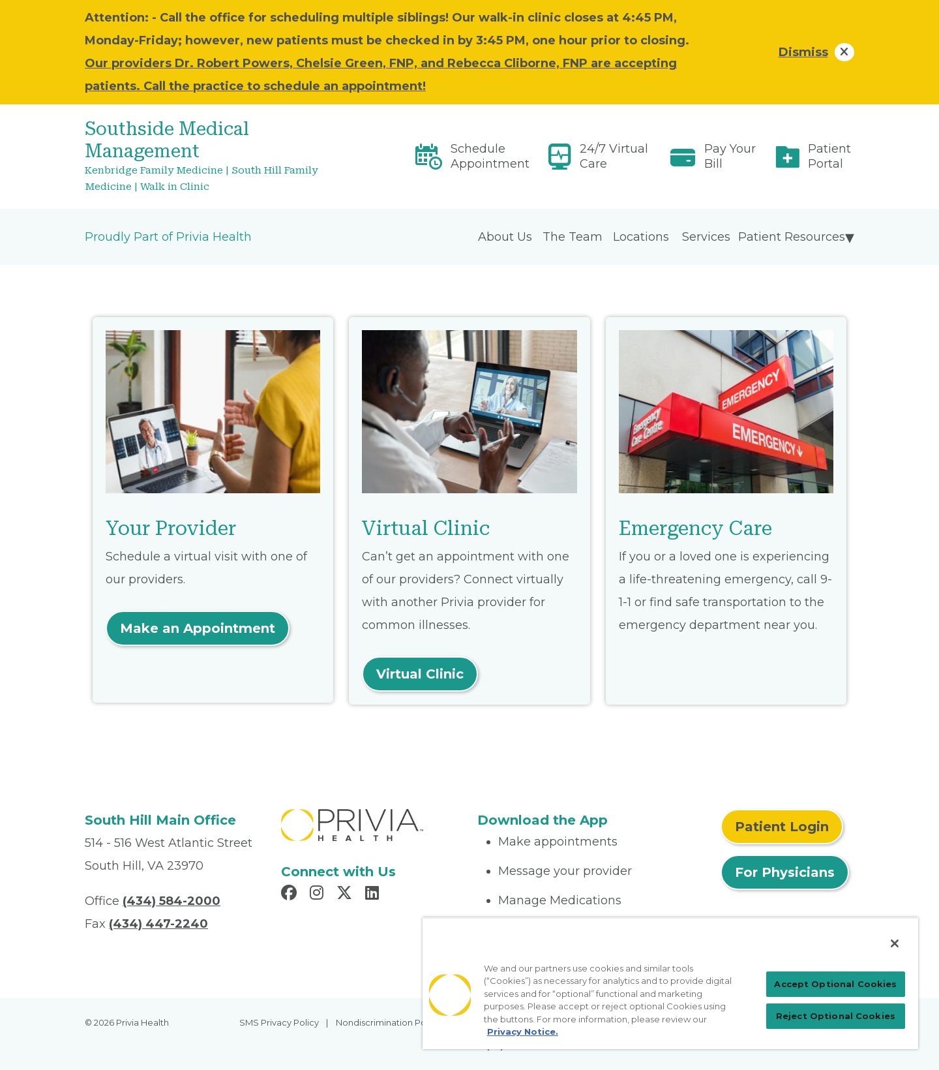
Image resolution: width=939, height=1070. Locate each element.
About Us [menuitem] (505, 237)
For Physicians (785, 872)
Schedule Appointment (490, 156)
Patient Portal (829, 156)
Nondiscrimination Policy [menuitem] (388, 1022)
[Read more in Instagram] (318, 894)
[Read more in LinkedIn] (374, 894)
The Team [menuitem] (573, 237)
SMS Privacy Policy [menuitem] (279, 1022)
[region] (670, 983)
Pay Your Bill (730, 156)
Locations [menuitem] (641, 237)
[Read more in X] (346, 894)
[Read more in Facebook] (291, 894)
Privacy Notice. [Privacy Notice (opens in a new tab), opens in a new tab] (522, 1031)
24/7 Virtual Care (614, 156)
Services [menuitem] (706, 237)
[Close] (894, 943)
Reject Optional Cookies (835, 1016)
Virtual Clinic (420, 674)
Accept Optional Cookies (835, 984)
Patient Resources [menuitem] (791, 237)
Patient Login (782, 826)
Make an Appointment (197, 628)
